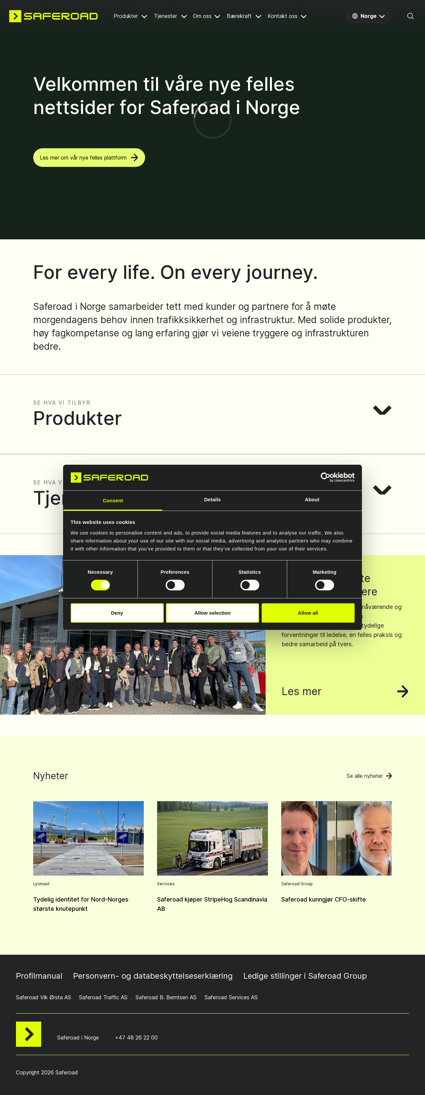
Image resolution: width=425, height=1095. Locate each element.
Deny (117, 613)
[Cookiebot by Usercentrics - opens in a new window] (326, 477)
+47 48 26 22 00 (136, 1037)
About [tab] (312, 499)
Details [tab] (212, 499)
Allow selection (212, 613)
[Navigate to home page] (53, 16)
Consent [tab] (113, 500)
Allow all (308, 613)
